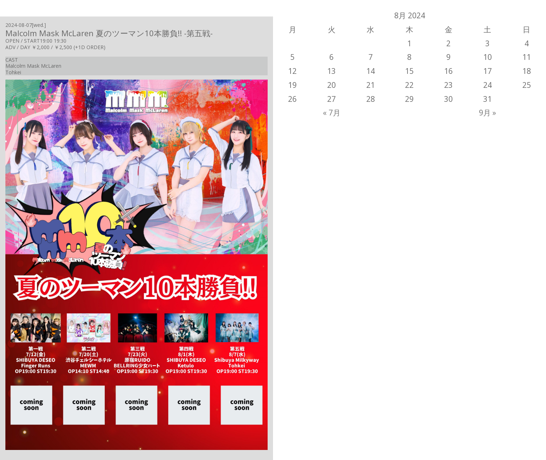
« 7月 (331, 113)
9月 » (487, 113)
